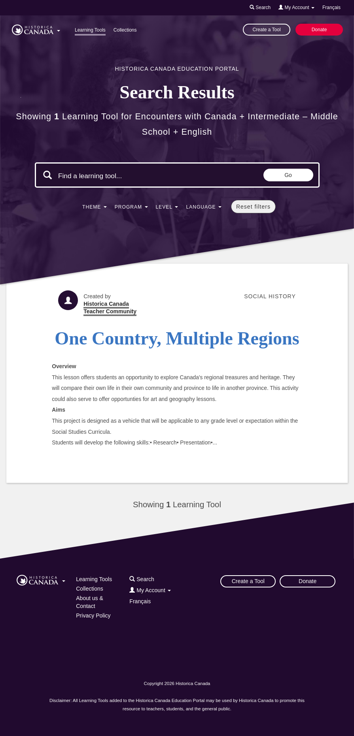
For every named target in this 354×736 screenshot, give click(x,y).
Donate (319, 29)
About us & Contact (89, 602)
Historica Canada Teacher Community (109, 307)
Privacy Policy (93, 615)
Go (288, 175)
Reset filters (253, 206)
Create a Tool (266, 29)
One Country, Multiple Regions (177, 338)
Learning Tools (90, 30)
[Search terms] (125, 175)
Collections (125, 30)
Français (331, 7)
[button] (36, 28)
